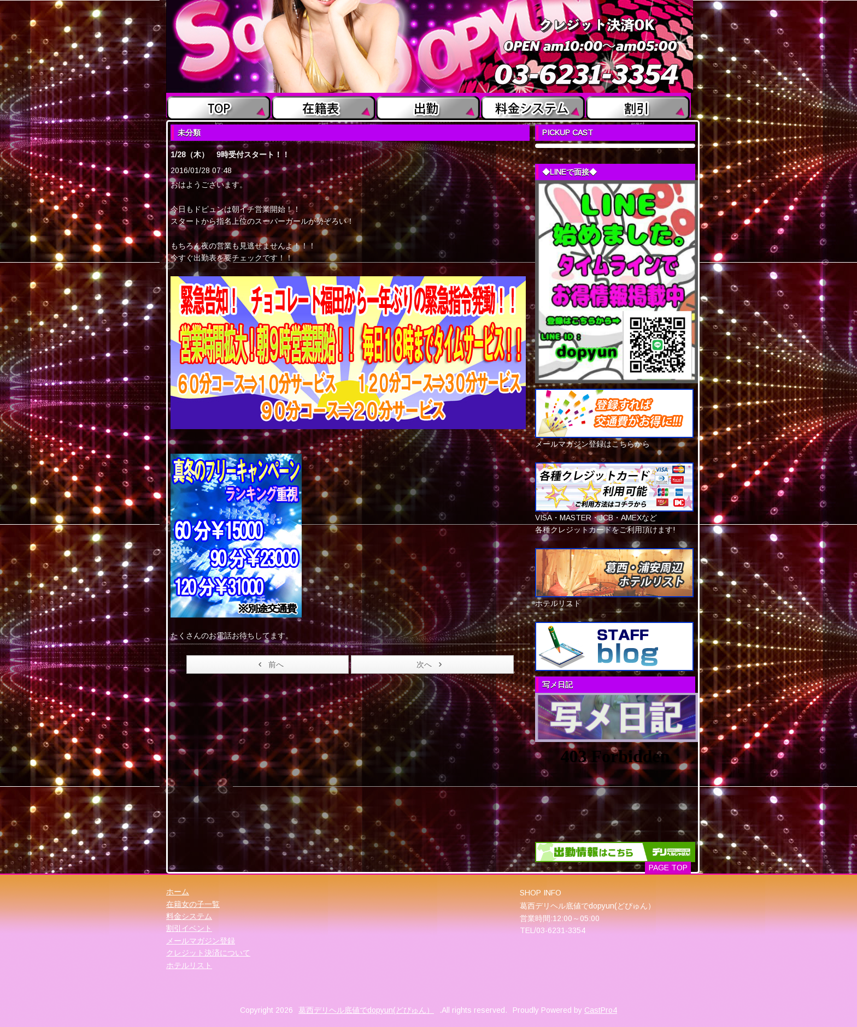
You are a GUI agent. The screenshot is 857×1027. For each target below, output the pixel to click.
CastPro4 (600, 1010)
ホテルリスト (189, 965)
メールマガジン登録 (200, 940)
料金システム (189, 916)
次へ (430, 664)
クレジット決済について (208, 952)
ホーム (177, 891)
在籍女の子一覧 (193, 904)
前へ (269, 664)
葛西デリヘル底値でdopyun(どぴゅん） (366, 1010)
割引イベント (189, 928)
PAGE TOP (668, 867)
